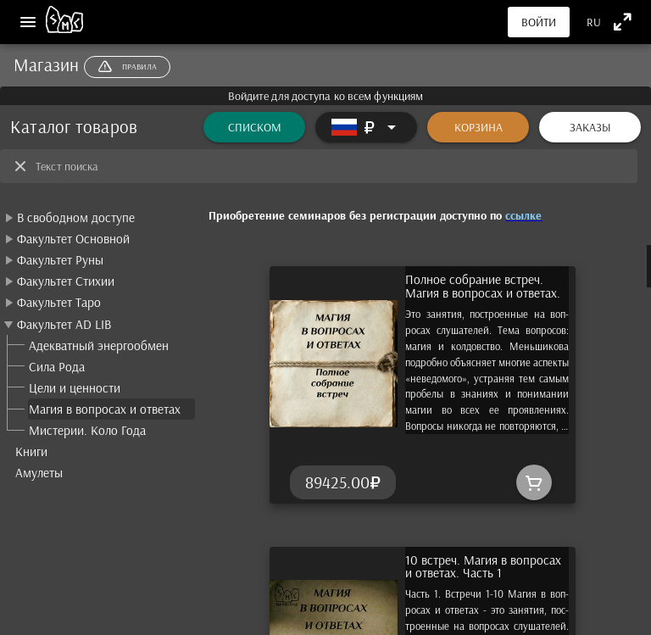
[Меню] (28, 22)
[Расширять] (366, 127)
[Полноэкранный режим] (622, 21)
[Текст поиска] (331, 166)
